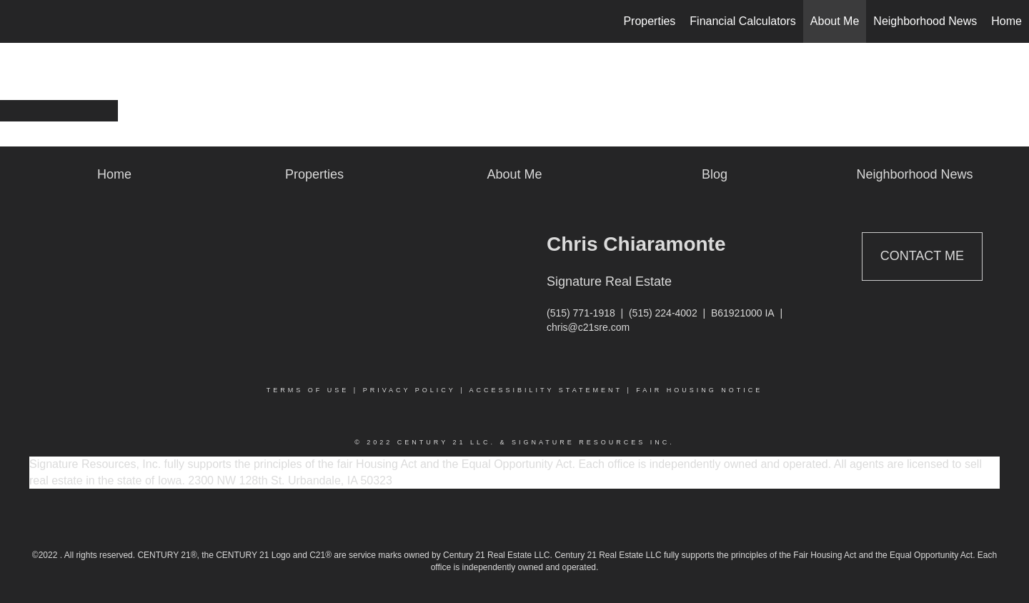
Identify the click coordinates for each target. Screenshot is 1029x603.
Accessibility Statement (545, 390)
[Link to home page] (18, 21)
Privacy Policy (409, 390)
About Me (834, 21)
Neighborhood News (925, 21)
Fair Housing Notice (699, 390)
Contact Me (922, 256)
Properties (649, 21)
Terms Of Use (308, 390)
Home (1006, 21)
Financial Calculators (743, 21)
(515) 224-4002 (663, 313)
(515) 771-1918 (581, 313)
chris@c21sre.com (588, 327)
